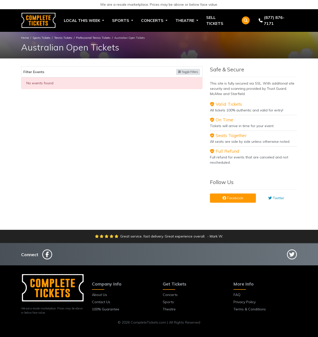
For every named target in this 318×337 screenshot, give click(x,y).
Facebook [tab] (233, 198)
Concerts (170, 294)
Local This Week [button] (82, 20)
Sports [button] (121, 20)
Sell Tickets (214, 20)
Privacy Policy (245, 302)
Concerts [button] (152, 20)
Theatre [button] (185, 20)
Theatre (169, 309)
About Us (99, 294)
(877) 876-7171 (271, 20)
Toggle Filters (188, 72)
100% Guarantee (105, 309)
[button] (246, 20)
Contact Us (101, 302)
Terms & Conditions (250, 309)
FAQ (237, 294)
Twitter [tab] (276, 198)
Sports (168, 302)
